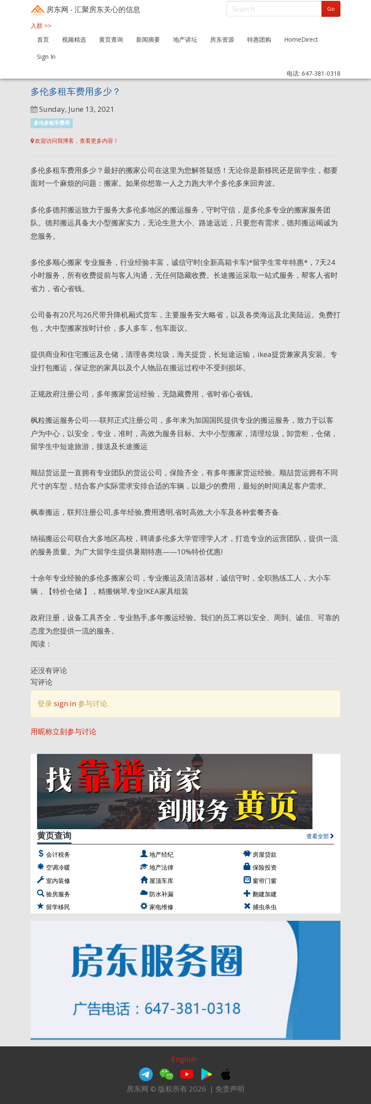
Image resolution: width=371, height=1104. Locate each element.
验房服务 (58, 894)
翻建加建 (265, 894)
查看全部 (320, 836)
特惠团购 (259, 39)
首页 (43, 39)
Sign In (46, 56)
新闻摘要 (148, 39)
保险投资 (265, 867)
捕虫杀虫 (265, 907)
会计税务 (58, 854)
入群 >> (41, 26)
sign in (65, 703)
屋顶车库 (161, 880)
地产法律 (161, 867)
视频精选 (74, 39)
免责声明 (229, 1089)
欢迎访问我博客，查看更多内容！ (75, 141)
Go (331, 8)
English (183, 1059)
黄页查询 (111, 39)
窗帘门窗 (265, 880)
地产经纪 (161, 854)
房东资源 (222, 39)
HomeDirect (301, 39)
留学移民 (58, 907)
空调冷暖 (58, 867)
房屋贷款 (265, 854)
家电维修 (161, 907)
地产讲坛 (185, 39)
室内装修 (58, 880)
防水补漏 (161, 894)
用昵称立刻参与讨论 (63, 731)
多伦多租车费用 (52, 123)
